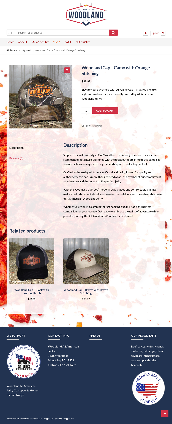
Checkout (83, 42)
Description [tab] (16, 147)
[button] (67, 70)
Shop (56, 42)
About (22, 42)
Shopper (46, 418)
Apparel (26, 50)
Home (10, 42)
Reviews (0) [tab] (16, 158)
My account (40, 42)
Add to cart (105, 110)
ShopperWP (68, 418)
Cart (67, 42)
